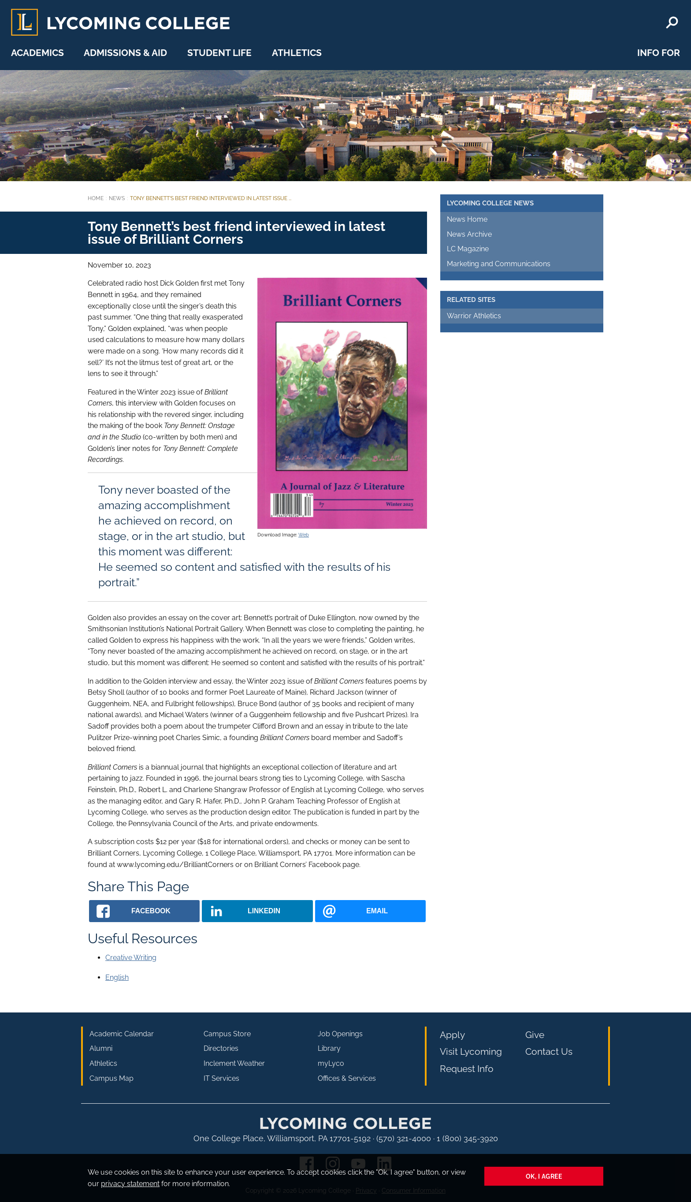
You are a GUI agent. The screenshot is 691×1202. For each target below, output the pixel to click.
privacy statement (130, 1184)
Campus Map (111, 1078)
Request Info (467, 1068)
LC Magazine (468, 249)
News (117, 198)
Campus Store (227, 1034)
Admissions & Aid (125, 52)
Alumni (100, 1048)
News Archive (469, 234)
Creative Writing (130, 957)
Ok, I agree (544, 1176)
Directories (221, 1048)
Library (329, 1048)
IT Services (221, 1078)
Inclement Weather (234, 1063)
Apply (452, 1034)
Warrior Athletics (474, 316)
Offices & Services (347, 1078)
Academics (37, 52)
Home (96, 198)
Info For (658, 52)
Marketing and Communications (498, 264)
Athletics (297, 52)
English (117, 977)
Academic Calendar (121, 1034)
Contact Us (548, 1051)
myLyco (331, 1063)
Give (534, 1034)
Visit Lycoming (471, 1051)
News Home (467, 219)
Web (303, 535)
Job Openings (340, 1034)
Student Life (219, 52)
